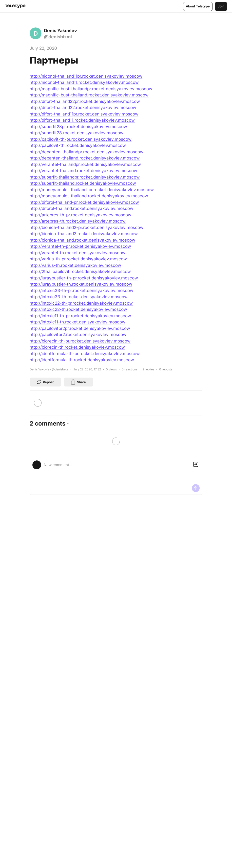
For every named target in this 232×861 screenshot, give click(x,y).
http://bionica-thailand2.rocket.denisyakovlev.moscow (84, 233)
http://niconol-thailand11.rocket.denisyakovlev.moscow (84, 82)
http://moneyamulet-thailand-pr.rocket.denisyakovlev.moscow (92, 189)
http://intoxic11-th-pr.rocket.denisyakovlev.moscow (80, 315)
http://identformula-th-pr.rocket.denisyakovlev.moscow (85, 353)
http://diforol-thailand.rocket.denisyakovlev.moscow (81, 208)
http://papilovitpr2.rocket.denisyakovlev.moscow (78, 334)
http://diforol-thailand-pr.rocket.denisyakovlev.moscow (84, 202)
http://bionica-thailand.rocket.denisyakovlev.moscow (82, 240)
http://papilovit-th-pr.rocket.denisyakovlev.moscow (81, 139)
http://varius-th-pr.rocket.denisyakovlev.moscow (78, 258)
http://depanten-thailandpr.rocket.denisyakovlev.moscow (86, 151)
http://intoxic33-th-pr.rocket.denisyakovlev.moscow (81, 290)
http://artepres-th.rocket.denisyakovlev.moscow (78, 221)
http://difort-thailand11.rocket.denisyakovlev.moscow (82, 120)
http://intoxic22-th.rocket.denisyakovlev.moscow (78, 309)
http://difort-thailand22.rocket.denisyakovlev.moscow (83, 107)
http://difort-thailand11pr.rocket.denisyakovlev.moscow (84, 114)
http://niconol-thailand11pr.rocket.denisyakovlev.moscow (86, 76)
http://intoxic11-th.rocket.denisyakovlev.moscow (77, 321)
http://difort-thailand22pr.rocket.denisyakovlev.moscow (85, 101)
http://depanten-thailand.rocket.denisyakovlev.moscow (85, 158)
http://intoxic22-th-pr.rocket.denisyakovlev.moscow (81, 303)
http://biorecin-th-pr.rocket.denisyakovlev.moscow (80, 341)
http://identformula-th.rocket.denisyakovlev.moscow (82, 359)
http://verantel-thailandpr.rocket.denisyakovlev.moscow (85, 164)
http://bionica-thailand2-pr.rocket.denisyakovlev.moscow (86, 227)
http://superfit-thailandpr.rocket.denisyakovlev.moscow (85, 177)
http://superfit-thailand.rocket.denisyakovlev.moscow (83, 183)
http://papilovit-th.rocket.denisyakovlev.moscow (78, 145)
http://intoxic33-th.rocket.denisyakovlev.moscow (79, 296)
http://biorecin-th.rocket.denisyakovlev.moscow (77, 347)
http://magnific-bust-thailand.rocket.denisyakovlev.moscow (89, 94)
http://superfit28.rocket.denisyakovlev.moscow (76, 132)
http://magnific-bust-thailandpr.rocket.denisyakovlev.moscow (91, 88)
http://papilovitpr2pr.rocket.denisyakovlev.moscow (80, 328)
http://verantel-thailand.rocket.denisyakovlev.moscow (83, 170)
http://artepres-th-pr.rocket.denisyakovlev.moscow (80, 214)
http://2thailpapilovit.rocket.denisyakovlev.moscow (80, 271)
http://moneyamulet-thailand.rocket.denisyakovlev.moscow (89, 195)
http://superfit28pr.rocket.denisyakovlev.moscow (78, 126)
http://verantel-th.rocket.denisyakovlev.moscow (77, 252)
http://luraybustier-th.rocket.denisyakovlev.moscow (81, 284)
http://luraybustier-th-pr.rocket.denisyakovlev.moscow (84, 277)
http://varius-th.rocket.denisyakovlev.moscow (75, 265)
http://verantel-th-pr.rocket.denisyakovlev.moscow (80, 246)
